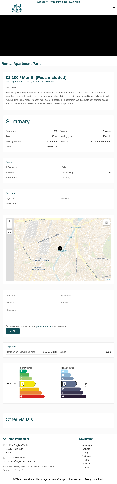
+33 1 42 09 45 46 (16, 457)
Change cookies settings (69, 479)
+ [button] (9, 221)
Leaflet (108, 279)
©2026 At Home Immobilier (26, 479)
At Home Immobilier (16, 438)
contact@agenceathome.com (21, 461)
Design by (94, 479)
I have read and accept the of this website (37, 326)
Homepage (17, 8)
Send (12, 331)
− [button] (9, 225)
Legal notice (48, 479)
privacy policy (43, 326)
